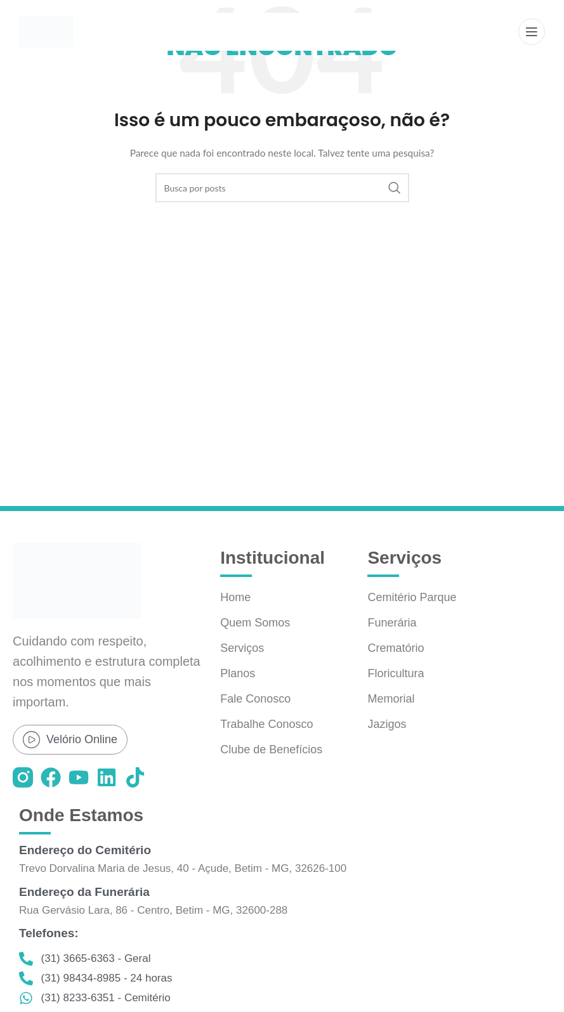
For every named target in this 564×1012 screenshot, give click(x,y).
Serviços (242, 648)
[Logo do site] (46, 30)
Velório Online (81, 739)
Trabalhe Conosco (266, 724)
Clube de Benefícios (271, 749)
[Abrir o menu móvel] (531, 31)
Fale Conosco (255, 698)
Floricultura (395, 673)
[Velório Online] (31, 739)
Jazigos (386, 724)
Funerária (391, 622)
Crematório (395, 648)
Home (235, 597)
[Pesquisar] (282, 187)
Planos (237, 673)
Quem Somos (255, 622)
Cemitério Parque (411, 597)
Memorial (390, 698)
